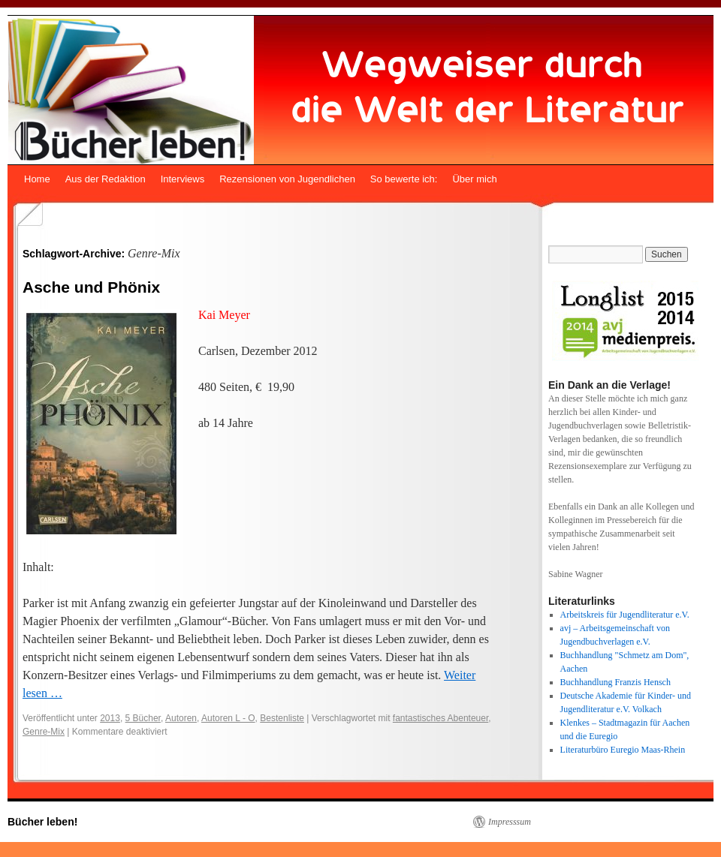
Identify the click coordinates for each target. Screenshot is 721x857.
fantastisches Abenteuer (440, 718)
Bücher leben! (42, 822)
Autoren (181, 718)
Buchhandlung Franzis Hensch (615, 682)
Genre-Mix (44, 731)
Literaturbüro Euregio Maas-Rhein (623, 749)
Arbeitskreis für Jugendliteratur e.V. (624, 614)
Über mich (474, 179)
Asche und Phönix (91, 287)
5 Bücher (143, 718)
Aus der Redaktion (105, 179)
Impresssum (509, 821)
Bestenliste (282, 718)
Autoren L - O (228, 718)
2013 (110, 718)
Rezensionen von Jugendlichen (287, 179)
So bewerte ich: (404, 179)
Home (37, 179)
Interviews (183, 179)
